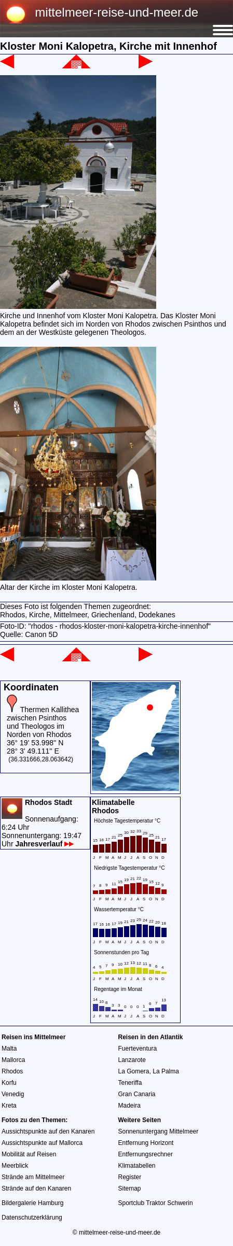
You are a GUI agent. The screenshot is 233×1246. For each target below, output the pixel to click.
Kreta (9, 1105)
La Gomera (133, 1071)
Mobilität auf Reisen (29, 1154)
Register (130, 1177)
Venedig (13, 1094)
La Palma (166, 1071)
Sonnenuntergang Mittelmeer (158, 1131)
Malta (9, 1048)
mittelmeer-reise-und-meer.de (116, 12)
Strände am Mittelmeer (33, 1177)
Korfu (9, 1082)
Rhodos (12, 1071)
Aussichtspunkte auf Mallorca (42, 1142)
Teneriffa (130, 1082)
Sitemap (129, 1188)
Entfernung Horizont (146, 1142)
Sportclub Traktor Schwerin (155, 1203)
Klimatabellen (137, 1165)
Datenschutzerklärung (32, 1217)
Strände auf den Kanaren (36, 1188)
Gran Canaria (137, 1094)
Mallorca (13, 1060)
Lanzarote (132, 1060)
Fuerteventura (137, 1048)
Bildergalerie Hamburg (32, 1203)
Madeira (129, 1105)
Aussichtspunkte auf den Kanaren (48, 1131)
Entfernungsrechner (145, 1154)
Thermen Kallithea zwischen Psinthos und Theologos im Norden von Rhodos (43, 722)
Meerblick (15, 1165)
